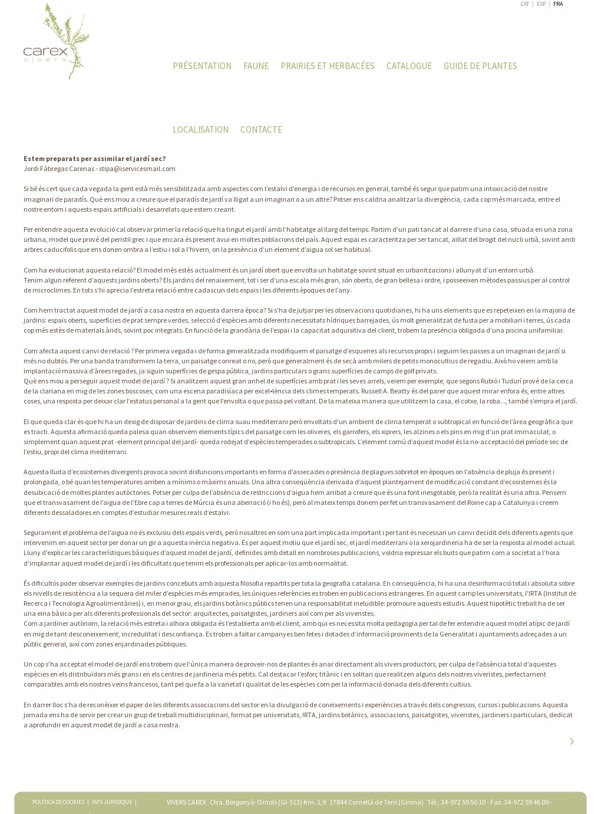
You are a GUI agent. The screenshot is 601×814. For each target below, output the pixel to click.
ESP (541, 4)
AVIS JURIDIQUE (112, 802)
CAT (525, 4)
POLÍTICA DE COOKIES (58, 802)
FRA (558, 4)
